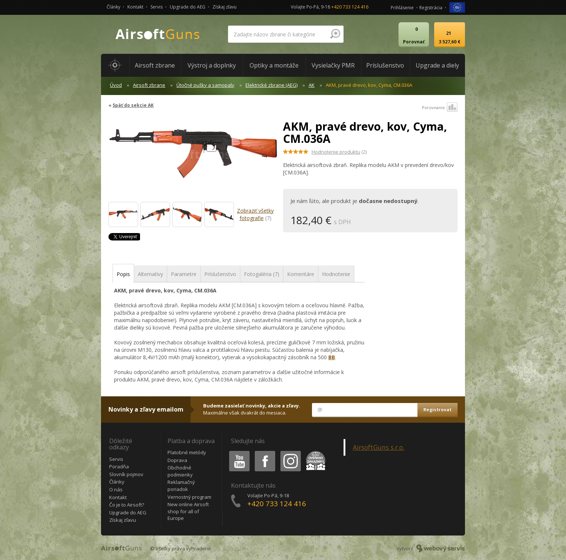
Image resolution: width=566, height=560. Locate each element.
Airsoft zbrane (149, 85)
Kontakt (135, 7)
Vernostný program (189, 497)
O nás (116, 489)
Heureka (314, 452)
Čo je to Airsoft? (126, 504)
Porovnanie (440, 108)
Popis (123, 274)
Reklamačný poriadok (181, 485)
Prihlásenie (402, 7)
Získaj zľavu (224, 7)
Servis (156, 7)
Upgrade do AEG (187, 7)
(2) (339, 151)
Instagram (290, 452)
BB (331, 357)
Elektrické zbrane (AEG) (271, 85)
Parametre (183, 274)
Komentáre (300, 274)
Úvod (116, 85)
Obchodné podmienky (180, 471)
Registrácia (430, 7)
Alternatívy (150, 274)
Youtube (237, 452)
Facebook (264, 452)
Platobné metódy (186, 452)
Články (113, 7)
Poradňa (119, 466)
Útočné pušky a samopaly (205, 85)
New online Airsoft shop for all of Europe (188, 511)
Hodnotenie (336, 274)
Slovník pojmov (126, 474)
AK (312, 85)
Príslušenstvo (220, 274)
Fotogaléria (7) (261, 274)
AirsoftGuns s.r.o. (378, 447)
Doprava (177, 460)
